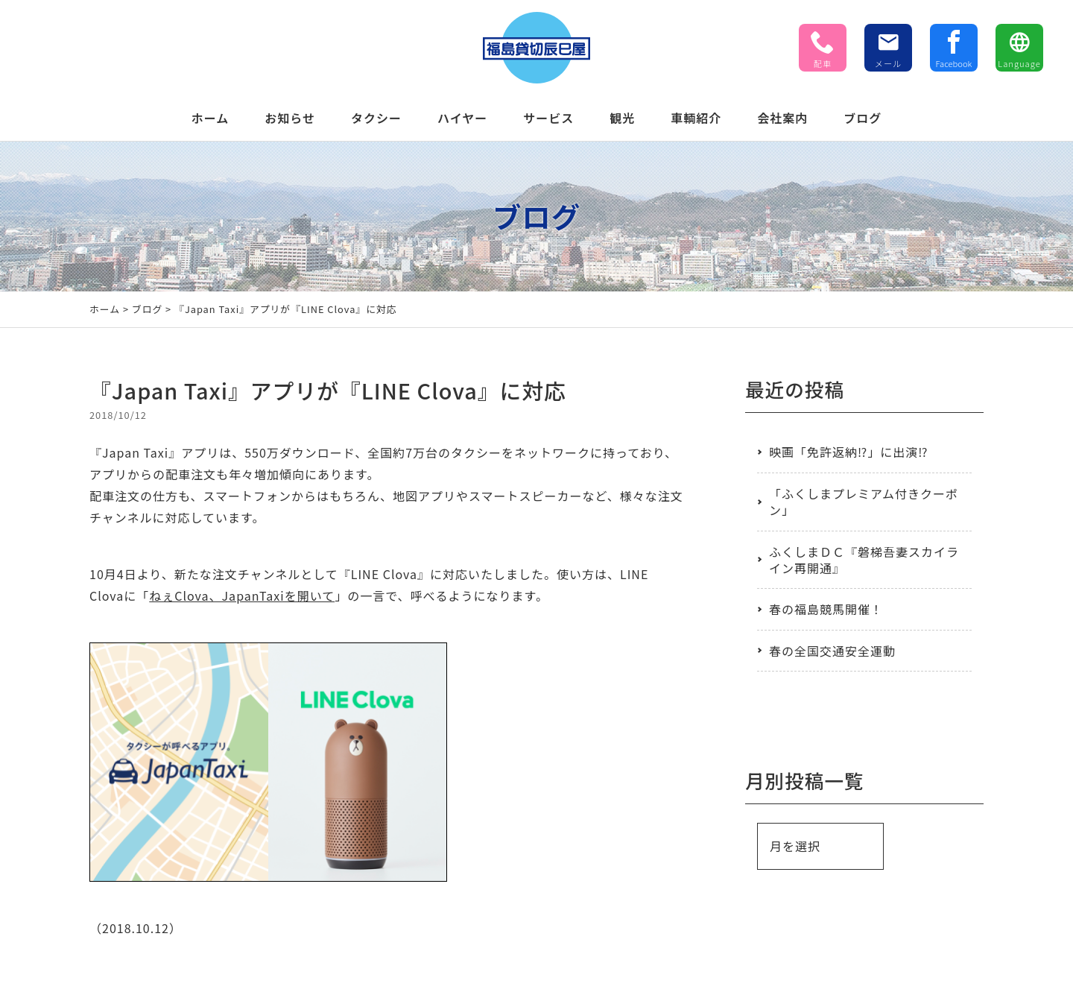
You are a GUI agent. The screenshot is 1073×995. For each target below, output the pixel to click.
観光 (622, 118)
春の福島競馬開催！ (826, 609)
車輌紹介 (696, 118)
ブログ (862, 118)
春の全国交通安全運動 (832, 651)
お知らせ (290, 118)
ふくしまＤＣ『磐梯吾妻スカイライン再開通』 (864, 560)
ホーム (211, 118)
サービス (548, 118)
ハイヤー (462, 118)
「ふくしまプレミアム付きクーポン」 (863, 501)
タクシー (376, 118)
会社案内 (782, 118)
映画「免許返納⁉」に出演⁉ (848, 452)
